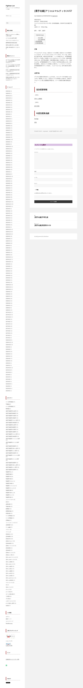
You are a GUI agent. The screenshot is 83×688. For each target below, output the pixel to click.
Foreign (36, 118)
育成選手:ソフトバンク (10, 485)
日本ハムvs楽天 (9, 566)
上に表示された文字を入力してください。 (43, 193)
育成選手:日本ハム (9, 492)
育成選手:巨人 (9, 471)
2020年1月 (8, 254)
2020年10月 (8, 234)
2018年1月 (8, 310)
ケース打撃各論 (9, 515)
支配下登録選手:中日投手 (11, 415)
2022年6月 (8, 187)
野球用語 (8, 408)
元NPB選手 (8, 524)
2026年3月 (8, 93)
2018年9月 (8, 291)
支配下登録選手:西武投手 (11, 446)
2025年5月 (8, 109)
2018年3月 (8, 305)
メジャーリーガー (9, 499)
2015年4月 (8, 379)
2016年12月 (8, 340)
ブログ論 (8, 598)
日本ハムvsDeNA (9, 580)
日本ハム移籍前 (38, 98)
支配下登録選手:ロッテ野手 (11, 467)
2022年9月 (8, 181)
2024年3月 (8, 139)
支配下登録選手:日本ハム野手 (12, 465)
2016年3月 (8, 360)
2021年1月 (8, 227)
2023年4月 (8, 164)
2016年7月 (8, 351)
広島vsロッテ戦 (9, 554)
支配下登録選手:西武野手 (11, 462)
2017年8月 (8, 321)
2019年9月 (8, 264)
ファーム (8, 531)
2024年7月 (8, 130)
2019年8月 (8, 266)
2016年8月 (8, 349)
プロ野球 (8, 596)
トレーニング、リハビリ (11, 522)
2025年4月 (8, 111)
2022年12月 (8, 174)
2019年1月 (8, 282)
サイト (35, 183)
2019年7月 (8, 268)
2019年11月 (8, 259)
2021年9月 (8, 208)
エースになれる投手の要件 (11, 38)
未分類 (7, 605)
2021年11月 (8, 204)
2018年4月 (8, 303)
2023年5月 (8, 162)
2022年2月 (8, 197)
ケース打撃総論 (9, 518)
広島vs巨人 (8, 534)
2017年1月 (8, 337)
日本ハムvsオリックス (10, 559)
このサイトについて (10, 601)
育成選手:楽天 (9, 497)
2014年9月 (8, 386)
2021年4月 (8, 220)
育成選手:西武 (9, 490)
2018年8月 (8, 294)
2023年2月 (8, 169)
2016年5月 (8, 356)
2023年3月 (8, 167)
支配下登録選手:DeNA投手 (11, 422)
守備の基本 (8, 506)
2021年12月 (8, 201)
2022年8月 (8, 183)
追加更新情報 (38, 41)
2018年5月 (8, 300)
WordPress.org (9, 623)
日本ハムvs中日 (9, 573)
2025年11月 (8, 95)
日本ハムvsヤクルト (10, 578)
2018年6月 (8, 298)
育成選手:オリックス (10, 488)
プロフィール (8, 15)
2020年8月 (8, 238)
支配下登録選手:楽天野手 (11, 469)
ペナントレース (9, 582)
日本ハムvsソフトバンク (11, 557)
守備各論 (8, 404)
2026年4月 (8, 91)
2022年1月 (8, 199)
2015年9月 (8, 374)
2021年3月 (8, 222)
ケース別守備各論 (9, 406)
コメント (36, 152)
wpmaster (55, 16)
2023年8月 (8, 155)
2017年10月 (8, 317)
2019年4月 (8, 275)
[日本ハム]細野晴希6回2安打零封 (13, 70)
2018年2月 (8, 307)
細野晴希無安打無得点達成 (11, 42)
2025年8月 (8, 102)
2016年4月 (8, 358)
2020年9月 (8, 236)
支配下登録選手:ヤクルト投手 (12, 420)
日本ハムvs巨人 (9, 568)
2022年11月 (8, 176)
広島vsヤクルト (9, 541)
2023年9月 (8, 153)
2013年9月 (8, 390)
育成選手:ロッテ (9, 495)
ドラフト (8, 529)
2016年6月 (8, 353)
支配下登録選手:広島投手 (11, 418)
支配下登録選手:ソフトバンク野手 (13, 455)
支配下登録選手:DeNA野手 (11, 436)
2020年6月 (8, 243)
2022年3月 (8, 194)
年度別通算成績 (39, 43)
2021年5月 (8, 217)
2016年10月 (8, 344)
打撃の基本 (8, 513)
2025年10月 (8, 98)
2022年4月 (8, 192)
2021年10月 (8, 206)
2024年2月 (8, 141)
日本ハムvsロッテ (9, 564)
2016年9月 (8, 347)
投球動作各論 (8, 511)
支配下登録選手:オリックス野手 (12, 459)
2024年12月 (8, 118)
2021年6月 (8, 215)
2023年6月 (8, 160)
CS (6, 584)
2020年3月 (8, 250)
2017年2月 (8, 335)
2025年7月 (8, 105)
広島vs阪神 (8, 536)
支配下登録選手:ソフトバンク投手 (13, 438)
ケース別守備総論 (9, 401)
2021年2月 (8, 224)
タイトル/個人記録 (9, 594)
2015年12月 (8, 367)
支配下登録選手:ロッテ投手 (11, 450)
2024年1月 (8, 144)
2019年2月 (8, 280)
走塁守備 (41, 39)
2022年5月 (8, 190)
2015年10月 (8, 372)
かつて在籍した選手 (10, 603)
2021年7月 (8, 213)
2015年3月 (8, 381)
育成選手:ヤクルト (9, 481)
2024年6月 (8, 132)
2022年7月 (8, 185)
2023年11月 (8, 148)
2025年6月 (8, 107)
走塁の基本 (8, 504)
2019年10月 (8, 261)
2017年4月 (8, 330)
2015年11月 (8, 370)
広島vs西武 (8, 548)
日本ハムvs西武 (9, 561)
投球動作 (8, 508)
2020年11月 (8, 231)
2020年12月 (8, 229)
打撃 (40, 37)
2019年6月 (8, 270)
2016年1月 (8, 365)
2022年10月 (8, 178)
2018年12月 (8, 284)
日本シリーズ (8, 587)
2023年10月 (8, 151)
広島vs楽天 (8, 550)
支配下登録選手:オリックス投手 (12, 442)
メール (35, 177)
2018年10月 (8, 289)
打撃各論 (8, 520)
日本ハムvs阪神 (9, 571)
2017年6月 (8, 326)
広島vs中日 (8, 538)
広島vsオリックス (9, 552)
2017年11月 (8, 314)
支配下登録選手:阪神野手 (11, 427)
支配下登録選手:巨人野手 (11, 424)
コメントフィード (9, 621)
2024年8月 (8, 128)
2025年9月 (8, 100)
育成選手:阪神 (9, 474)
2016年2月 (8, 363)
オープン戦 (8, 591)
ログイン (8, 616)
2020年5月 (8, 245)
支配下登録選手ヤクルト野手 (12, 434)
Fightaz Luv (10, 6)
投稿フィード (8, 619)
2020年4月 (8, 247)
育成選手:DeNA (9, 483)
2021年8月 (8, 211)
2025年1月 (8, 116)
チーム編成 (8, 527)
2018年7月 (8, 296)
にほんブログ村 (9, 645)
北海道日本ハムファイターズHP (12, 659)
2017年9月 (8, 319)
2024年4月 (8, 137)
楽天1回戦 (36, 106)
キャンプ (8, 589)
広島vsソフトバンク (10, 545)
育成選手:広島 (9, 478)
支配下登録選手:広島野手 (11, 431)
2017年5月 (8, 328)
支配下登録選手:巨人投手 (11, 411)
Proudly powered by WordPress (41, 236)
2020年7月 (8, 241)
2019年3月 (8, 277)
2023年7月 (8, 158)
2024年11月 (8, 121)
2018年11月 (8, 287)
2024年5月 (8, 134)
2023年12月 (8, 146)
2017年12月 (8, 312)
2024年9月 (8, 125)
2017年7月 (8, 323)
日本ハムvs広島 (9, 575)
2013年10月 (8, 388)
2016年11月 (8, 342)
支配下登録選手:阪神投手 (11, 413)
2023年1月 (8, 171)
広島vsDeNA (8, 543)
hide (42, 35)
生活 (7, 501)
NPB (35, 122)
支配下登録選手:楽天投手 (11, 453)
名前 (35, 171)
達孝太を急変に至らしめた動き (12, 45)
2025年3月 (8, 114)
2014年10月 (8, 383)
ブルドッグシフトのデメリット (12, 40)
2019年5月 (8, 273)
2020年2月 (8, 252)
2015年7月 (8, 377)
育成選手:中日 (9, 476)
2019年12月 (8, 257)
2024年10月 (8, 123)
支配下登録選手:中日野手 (11, 429)
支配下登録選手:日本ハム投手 (12, 448)
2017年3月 (8, 333)
